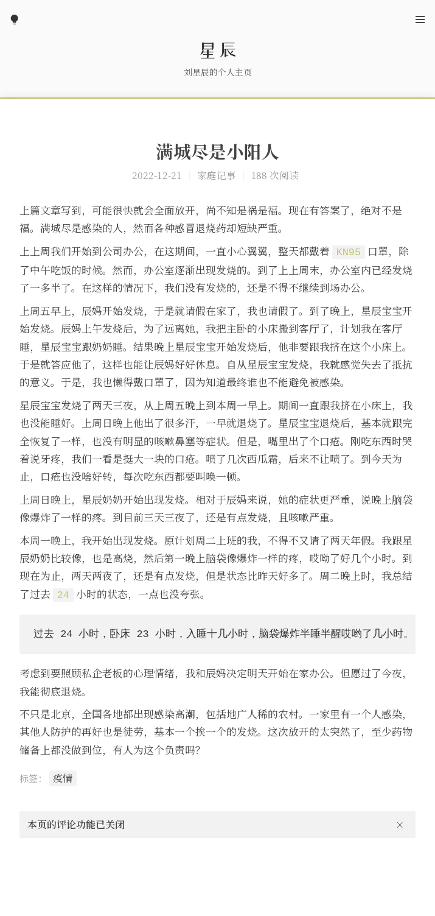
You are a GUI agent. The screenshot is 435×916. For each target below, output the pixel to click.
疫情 (62, 778)
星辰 (218, 50)
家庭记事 (216, 174)
